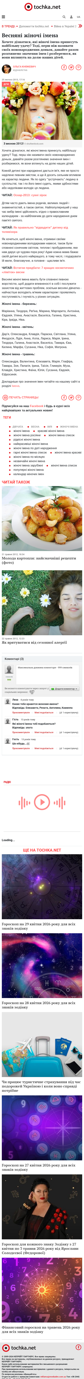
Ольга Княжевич (24, 66)
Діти (6, 84)
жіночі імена (69, 426)
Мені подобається (44, 712)
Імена (15, 385)
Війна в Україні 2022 (67, 26)
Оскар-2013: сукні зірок (30, 195)
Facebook (36, 406)
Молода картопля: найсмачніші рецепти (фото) (39, 560)
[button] (71, 17)
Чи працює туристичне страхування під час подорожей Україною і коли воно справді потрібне (41, 1086)
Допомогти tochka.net (34, 26)
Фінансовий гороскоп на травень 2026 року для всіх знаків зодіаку (41, 1329)
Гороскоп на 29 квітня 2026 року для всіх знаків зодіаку (38, 926)
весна (35, 426)
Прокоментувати (21, 712)
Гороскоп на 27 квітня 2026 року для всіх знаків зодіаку (38, 1167)
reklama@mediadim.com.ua (53, 1377)
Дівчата (17, 426)
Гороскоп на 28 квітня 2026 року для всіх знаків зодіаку (38, 1005)
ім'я (49, 426)
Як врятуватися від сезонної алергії (34, 642)
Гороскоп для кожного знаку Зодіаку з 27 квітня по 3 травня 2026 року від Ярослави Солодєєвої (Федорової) (40, 1248)
